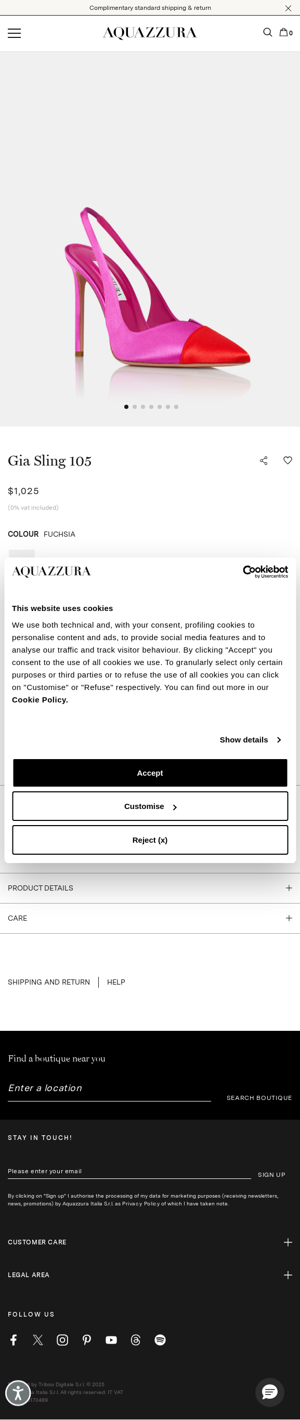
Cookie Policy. (40, 699)
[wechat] (160, 1340)
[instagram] (62, 1340)
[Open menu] (14, 34)
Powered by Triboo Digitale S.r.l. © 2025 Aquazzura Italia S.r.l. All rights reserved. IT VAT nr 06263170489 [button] (65, 1392)
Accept (150, 772)
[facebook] (13, 1340)
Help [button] (116, 982)
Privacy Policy (141, 1203)
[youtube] (111, 1340)
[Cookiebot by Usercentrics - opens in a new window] (242, 572)
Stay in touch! (40, 1138)
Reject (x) (150, 839)
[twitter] (38, 1340)
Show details (244, 739)
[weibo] (135, 1340)
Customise (150, 806)
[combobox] (109, 1092)
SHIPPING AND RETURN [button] (49, 982)
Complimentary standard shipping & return (150, 7)
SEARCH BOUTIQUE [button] (260, 1098)
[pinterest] (87, 1340)
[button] (288, 8)
